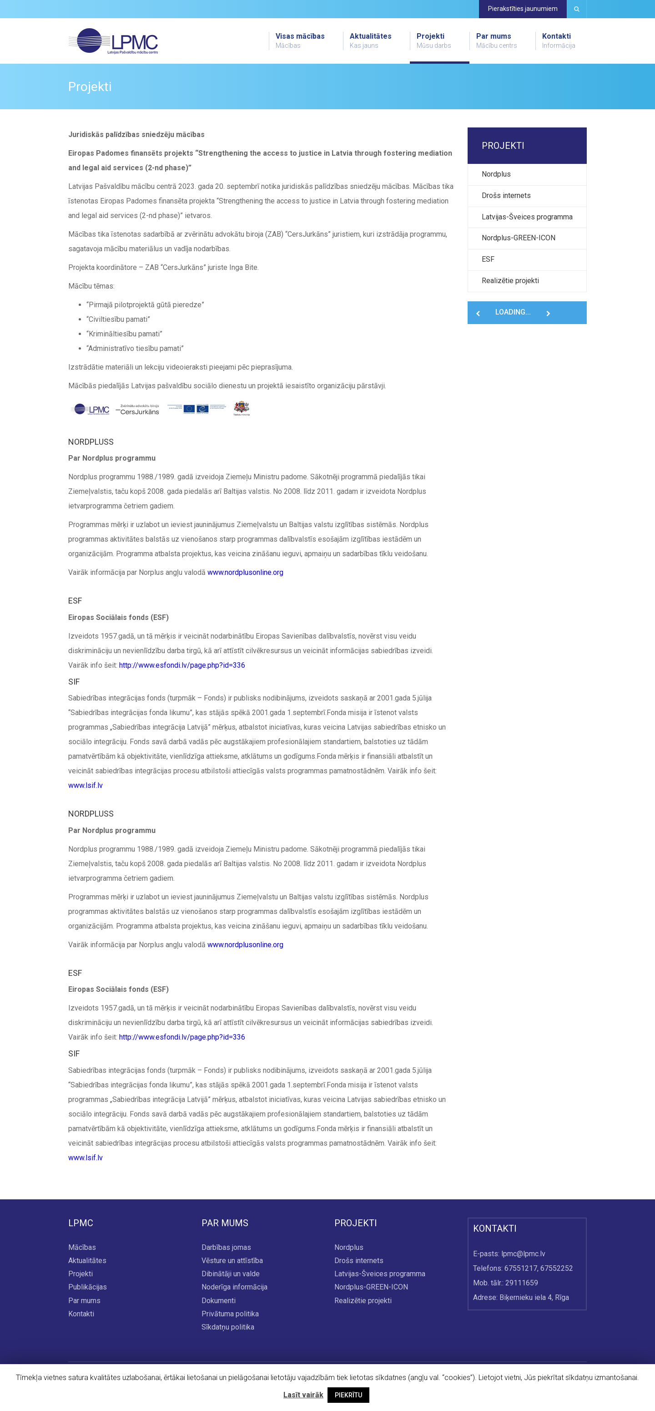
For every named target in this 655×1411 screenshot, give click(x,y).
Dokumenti (219, 1300)
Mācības (82, 1247)
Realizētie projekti (510, 280)
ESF (488, 259)
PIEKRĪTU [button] (348, 1395)
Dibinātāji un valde (231, 1274)
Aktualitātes (371, 41)
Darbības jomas (226, 1247)
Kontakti (558, 41)
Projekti (434, 41)
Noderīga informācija (234, 1287)
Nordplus (496, 174)
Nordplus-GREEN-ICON (518, 237)
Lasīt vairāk (303, 1395)
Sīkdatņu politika (228, 1327)
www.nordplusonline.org (245, 572)
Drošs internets (506, 195)
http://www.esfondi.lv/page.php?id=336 (182, 665)
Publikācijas (87, 1287)
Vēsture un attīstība (232, 1260)
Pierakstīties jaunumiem (523, 8)
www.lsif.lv (85, 785)
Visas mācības (300, 41)
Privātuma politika (230, 1313)
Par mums (496, 41)
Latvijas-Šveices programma (527, 217)
